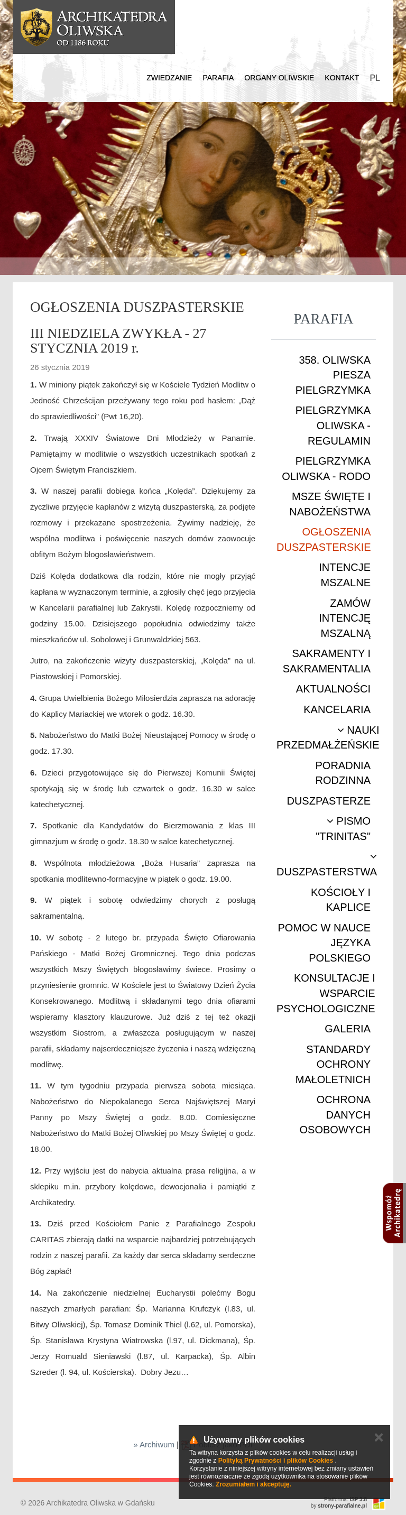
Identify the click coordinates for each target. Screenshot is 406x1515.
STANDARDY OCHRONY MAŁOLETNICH (333, 1064)
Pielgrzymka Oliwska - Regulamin (333, 425)
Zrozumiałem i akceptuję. (253, 1484)
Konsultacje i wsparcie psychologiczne (325, 993)
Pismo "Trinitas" (343, 828)
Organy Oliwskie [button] (279, 77)
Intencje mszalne (345, 574)
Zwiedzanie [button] (169, 77)
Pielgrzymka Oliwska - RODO (326, 468)
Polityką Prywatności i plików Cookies (275, 1460)
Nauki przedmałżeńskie (327, 737)
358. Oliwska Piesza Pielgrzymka (333, 375)
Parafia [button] (218, 77)
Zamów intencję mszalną (345, 618)
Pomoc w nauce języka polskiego (324, 943)
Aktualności (333, 689)
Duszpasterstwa (326, 864)
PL (375, 77)
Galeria (348, 1028)
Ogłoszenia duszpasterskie (323, 539)
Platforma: (345, 1499)
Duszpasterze (329, 801)
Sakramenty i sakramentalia (327, 661)
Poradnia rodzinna (343, 773)
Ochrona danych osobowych (335, 1114)
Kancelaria (337, 709)
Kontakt (342, 77)
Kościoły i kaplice (341, 899)
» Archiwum (153, 1444)
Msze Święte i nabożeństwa (330, 504)
